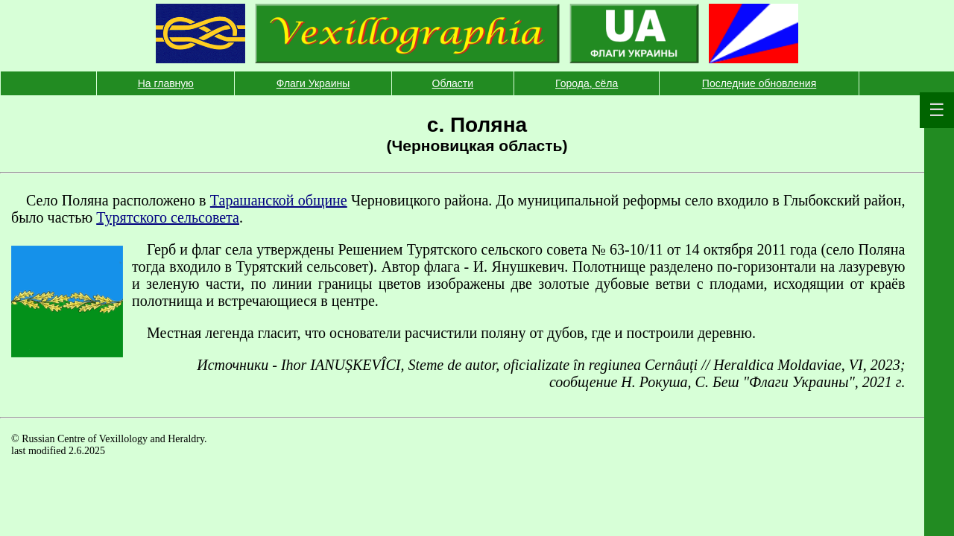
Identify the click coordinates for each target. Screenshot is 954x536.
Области (452, 83)
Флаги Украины (313, 83)
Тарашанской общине (278, 200)
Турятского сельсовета (167, 217)
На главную (166, 83)
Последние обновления (759, 83)
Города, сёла (586, 83)
